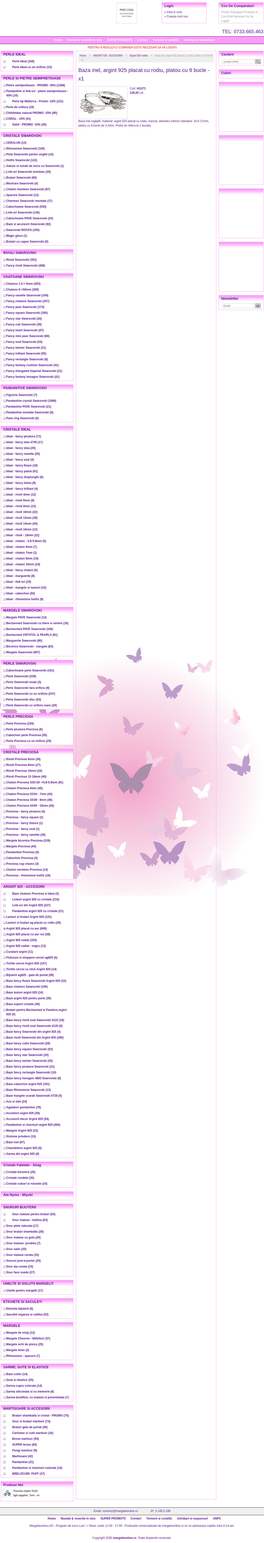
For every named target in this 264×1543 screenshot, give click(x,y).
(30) (28, 998)
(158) (23, 61)
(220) (20, 723)
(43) (29, 794)
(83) (29, 646)
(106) (27, 295)
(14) (27, 869)
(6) (22, 418)
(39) (24, 324)
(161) (30, 670)
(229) (28, 840)
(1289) (35, 85)
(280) (35, 1037)
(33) (36, 981)
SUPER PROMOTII (119, 40)
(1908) (31, 400)
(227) (31, 905)
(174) (25, 307)
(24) (29, 218)
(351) (21, 259)
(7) (21, 395)
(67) (15, 1142)
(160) (27, 313)
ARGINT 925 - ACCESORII (107, 55)
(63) (23, 699)
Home (58, 40)
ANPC (217, 1518)
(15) (32, 67)
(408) (25, 265)
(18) (28, 875)
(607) (23, 652)
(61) (22, 471)
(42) (22, 1456)
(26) (24, 318)
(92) (28, 224)
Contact (142, 40)
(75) (40, 1415)
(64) (24, 1444)
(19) (20, 107)
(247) (30, 693)
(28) (23, 759)
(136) (23, 212)
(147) (26, 963)
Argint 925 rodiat (139, 55)
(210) (35, 899)
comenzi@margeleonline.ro (120, 1511)
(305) (22, 289)
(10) (26, 587)
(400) (33, 1124)
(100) (25, 148)
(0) (27, 241)
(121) (37, 101)
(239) (21, 676)
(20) (28, 171)
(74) (31, 1421)
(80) (31, 113)
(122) (21, 160)
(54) (24, 342)
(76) (23, 1107)
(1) (35, 166)
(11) (19, 951)
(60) (21, 177)
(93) (25, 1439)
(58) (28, 934)
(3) (23, 682)
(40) (26, 776)
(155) (21, 940)
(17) (29, 201)
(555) (26, 206)
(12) (21, 494)
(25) (28, 741)
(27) (23, 765)
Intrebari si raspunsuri (199, 40)
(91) (32, 635)
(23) (22, 1130)
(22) (22, 512)
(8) (27, 359)
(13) (16, 142)
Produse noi (13, 1485)
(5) (26, 541)
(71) (23, 436)
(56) (30, 975)
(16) (22, 465)
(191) (28, 1084)
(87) (28, 189)
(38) (22, 518)
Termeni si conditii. (166, 40)
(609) (26, 928)
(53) (29, 1049)
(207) (27, 301)
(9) (24, 599)
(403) (23, 283)
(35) (20, 1178)
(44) (22, 523)
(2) (24, 817)
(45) (29, 124)
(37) (28, 1338)
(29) (31, 705)
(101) (29, 917)
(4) (22, 183)
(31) (23, 1462)
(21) (26, 347)
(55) (26, 353)
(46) (29, 800)
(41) (18, 118)
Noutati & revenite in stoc (84, 40)
